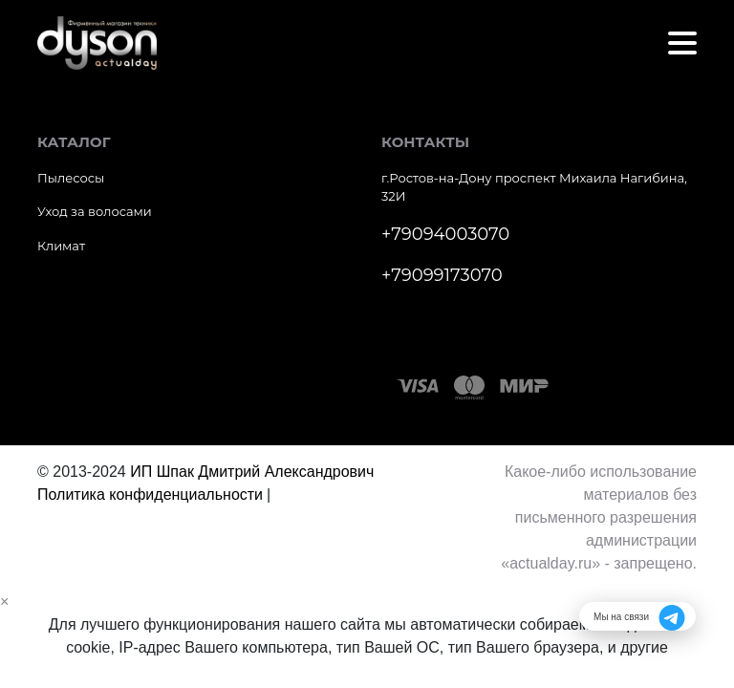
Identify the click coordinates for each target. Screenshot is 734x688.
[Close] (4, 602)
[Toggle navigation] (682, 43)
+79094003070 (445, 234)
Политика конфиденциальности (150, 494)
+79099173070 (442, 275)
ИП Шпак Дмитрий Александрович (252, 471)
